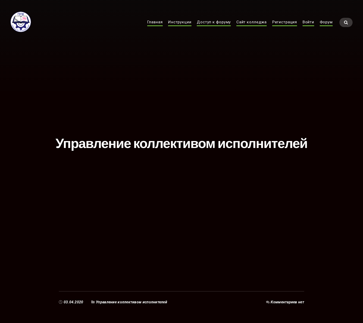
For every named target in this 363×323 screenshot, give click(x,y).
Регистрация (284, 27)
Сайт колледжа (251, 27)
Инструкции (179, 27)
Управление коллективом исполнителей (131, 302)
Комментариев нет (287, 302)
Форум (326, 27)
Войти (308, 27)
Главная (155, 27)
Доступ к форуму (214, 27)
